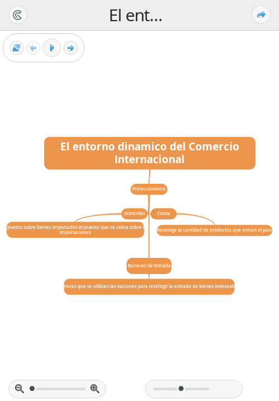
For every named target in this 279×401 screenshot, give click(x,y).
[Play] (51, 48)
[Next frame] (70, 48)
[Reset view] (16, 48)
